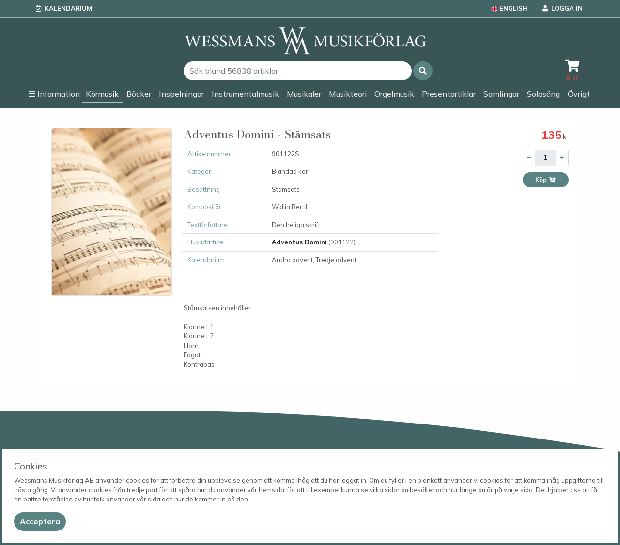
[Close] (40, 521)
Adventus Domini (299, 242)
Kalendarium (68, 8)
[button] (423, 70)
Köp (545, 179)
